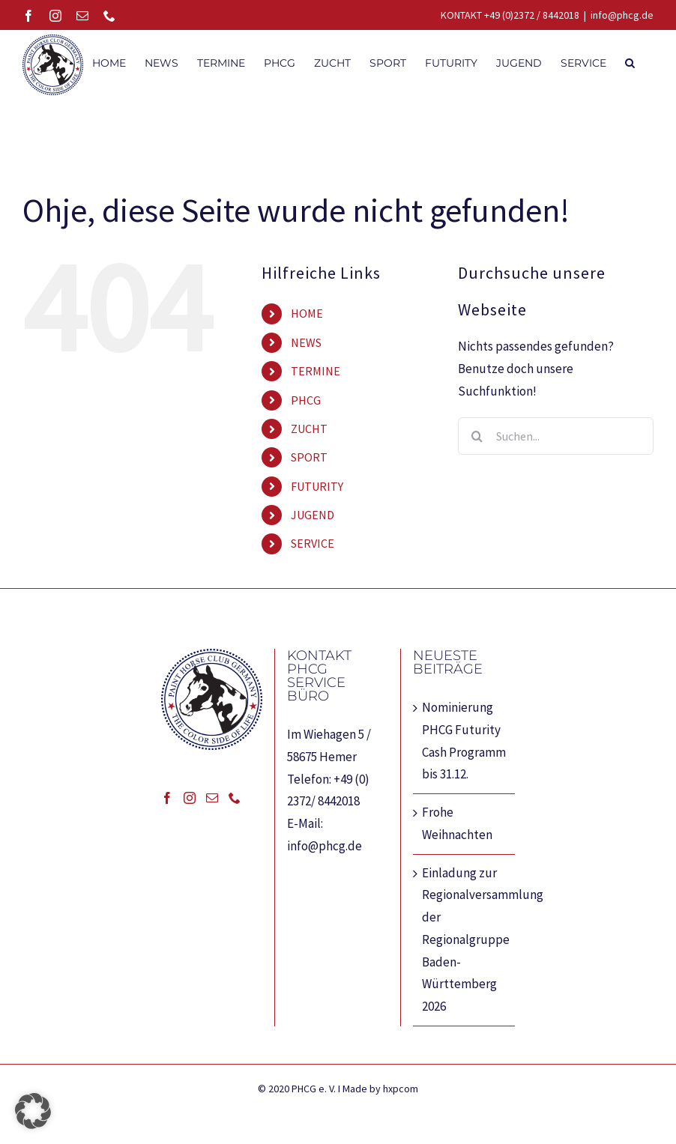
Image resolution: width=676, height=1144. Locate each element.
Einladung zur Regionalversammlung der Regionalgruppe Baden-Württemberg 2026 (464, 940)
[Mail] (212, 798)
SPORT (309, 457)
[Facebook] (167, 798)
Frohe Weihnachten (457, 823)
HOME (307, 313)
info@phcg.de (622, 15)
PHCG (306, 400)
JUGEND (312, 514)
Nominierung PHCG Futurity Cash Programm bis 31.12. (464, 740)
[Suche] (476, 436)
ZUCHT (309, 428)
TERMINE (315, 370)
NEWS (306, 342)
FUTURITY (317, 486)
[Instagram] (190, 798)
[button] (630, 61)
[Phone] (235, 798)
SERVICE (312, 543)
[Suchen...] (556, 436)
